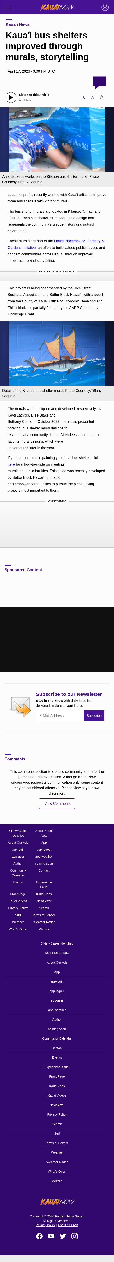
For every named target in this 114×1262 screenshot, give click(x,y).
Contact (44, 870)
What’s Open (18, 929)
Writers (44, 929)
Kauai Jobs (44, 894)
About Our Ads (18, 842)
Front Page (18, 894)
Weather (18, 922)
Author (18, 863)
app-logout (43, 849)
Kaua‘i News (18, 24)
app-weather (44, 856)
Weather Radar (44, 922)
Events (18, 882)
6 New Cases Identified (18, 833)
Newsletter (43, 901)
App (44, 842)
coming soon (44, 863)
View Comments (57, 803)
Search (44, 908)
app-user (18, 856)
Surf (18, 915)
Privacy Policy (18, 908)
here (11, 464)
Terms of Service (44, 915)
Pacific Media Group (69, 1216)
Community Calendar (18, 873)
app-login (18, 849)
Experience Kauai (44, 885)
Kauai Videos (18, 901)
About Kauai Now (43, 833)
